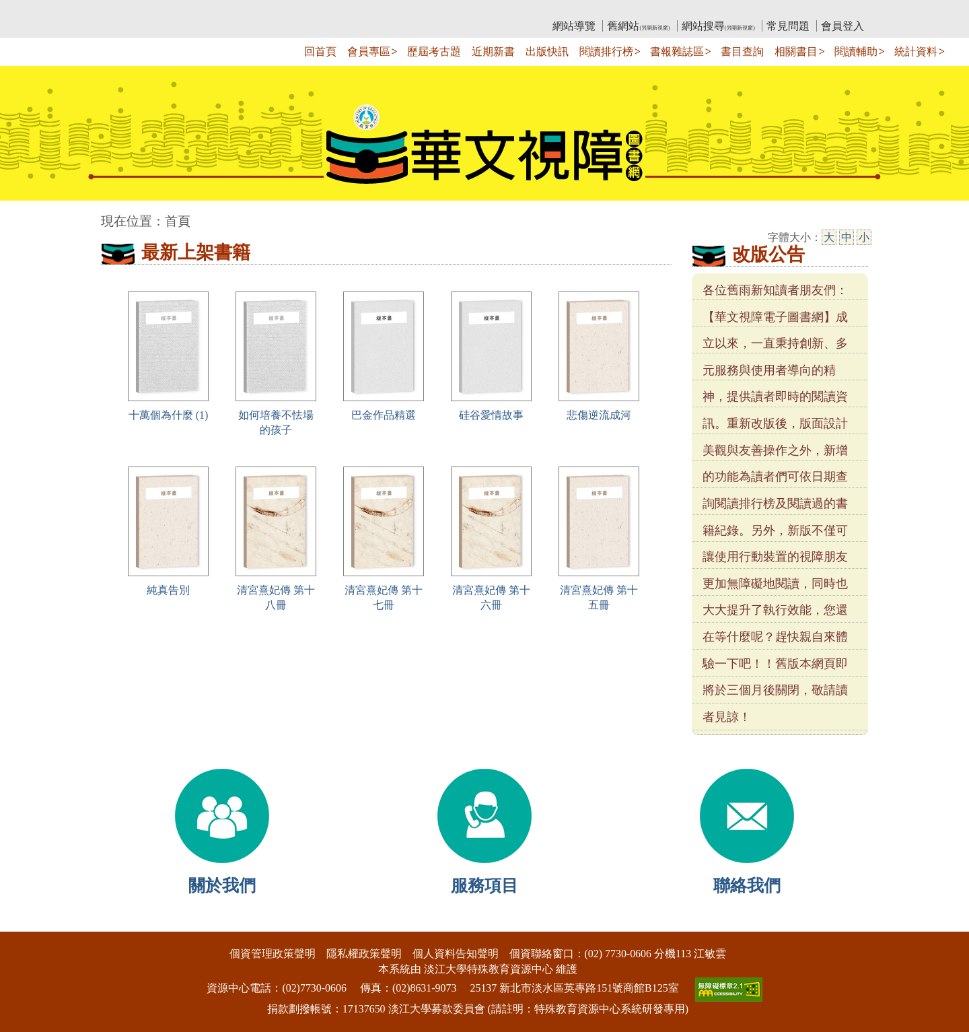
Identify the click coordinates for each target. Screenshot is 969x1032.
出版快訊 (547, 51)
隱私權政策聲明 (364, 953)
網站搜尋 (718, 26)
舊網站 (638, 26)
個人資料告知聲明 (455, 953)
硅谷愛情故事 (491, 415)
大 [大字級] (829, 237)
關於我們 (222, 885)
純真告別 (168, 590)
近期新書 (493, 51)
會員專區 (368, 51)
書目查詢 (742, 51)
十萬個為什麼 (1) (169, 415)
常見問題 (788, 26)
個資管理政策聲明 (272, 953)
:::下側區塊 (26, 922)
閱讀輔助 (855, 51)
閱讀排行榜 (606, 51)
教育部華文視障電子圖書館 (220, 10)
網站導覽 (574, 26)
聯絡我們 (747, 885)
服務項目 (484, 885)
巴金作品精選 (383, 415)
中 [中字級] (846, 237)
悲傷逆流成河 (599, 415)
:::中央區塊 (26, 214)
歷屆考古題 (434, 51)
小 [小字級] (864, 237)
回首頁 (320, 51)
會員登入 (842, 26)
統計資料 (915, 51)
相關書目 (796, 51)
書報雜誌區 (677, 51)
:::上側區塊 (127, 10)
